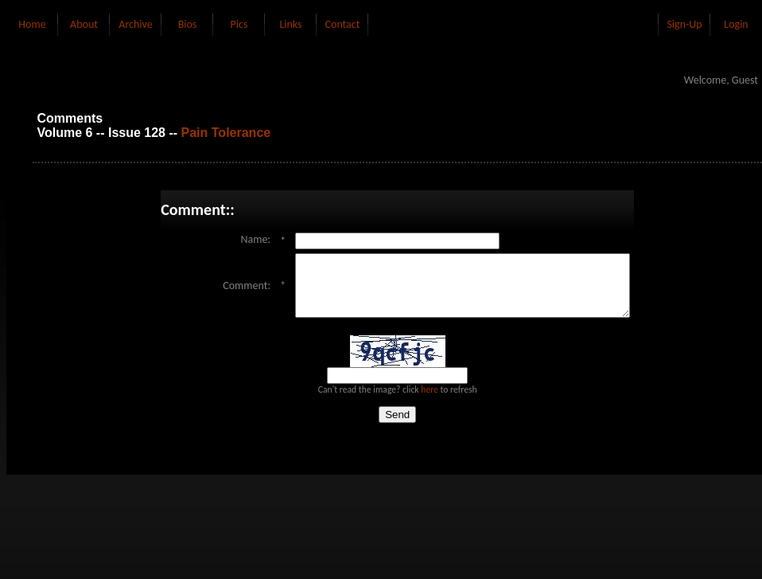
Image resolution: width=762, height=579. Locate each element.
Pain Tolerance (226, 132)
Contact (342, 24)
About (84, 24)
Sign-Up (684, 24)
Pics (239, 24)
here (429, 401)
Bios (187, 24)
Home (31, 24)
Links (290, 24)
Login (736, 24)
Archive (135, 24)
